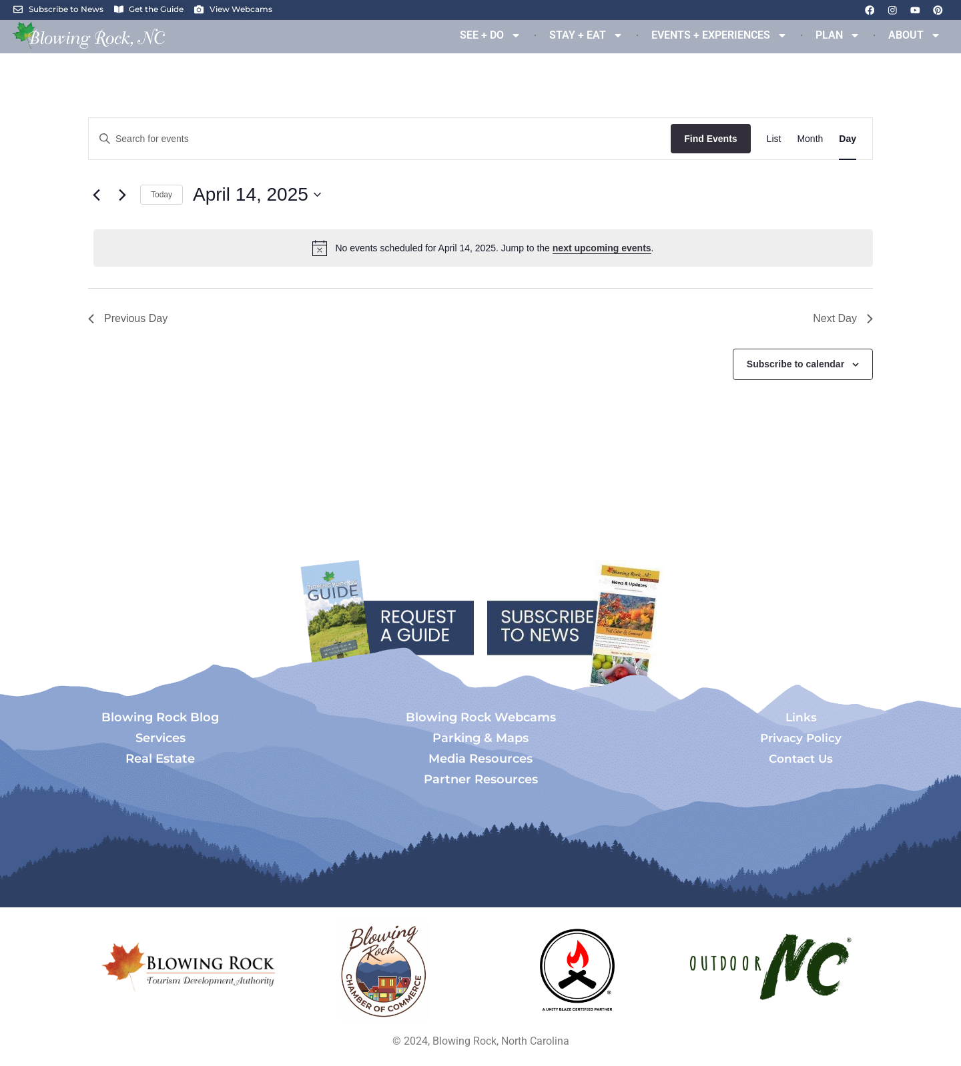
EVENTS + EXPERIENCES (719, 35)
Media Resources (480, 758)
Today (161, 194)
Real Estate (160, 758)
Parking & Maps (480, 738)
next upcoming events (602, 248)
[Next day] (122, 195)
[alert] (483, 248)
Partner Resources (481, 779)
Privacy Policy (801, 738)
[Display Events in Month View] (810, 139)
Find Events (710, 138)
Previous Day (128, 318)
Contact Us (801, 758)
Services (160, 738)
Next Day (843, 318)
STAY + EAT (586, 35)
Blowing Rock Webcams (481, 717)
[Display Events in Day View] (847, 139)
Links (801, 717)
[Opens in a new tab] (384, 971)
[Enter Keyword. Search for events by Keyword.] (380, 139)
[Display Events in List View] (774, 139)
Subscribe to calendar (795, 364)
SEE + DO (490, 35)
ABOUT (914, 35)
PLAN (838, 35)
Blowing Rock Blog (160, 717)
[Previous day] (96, 195)
